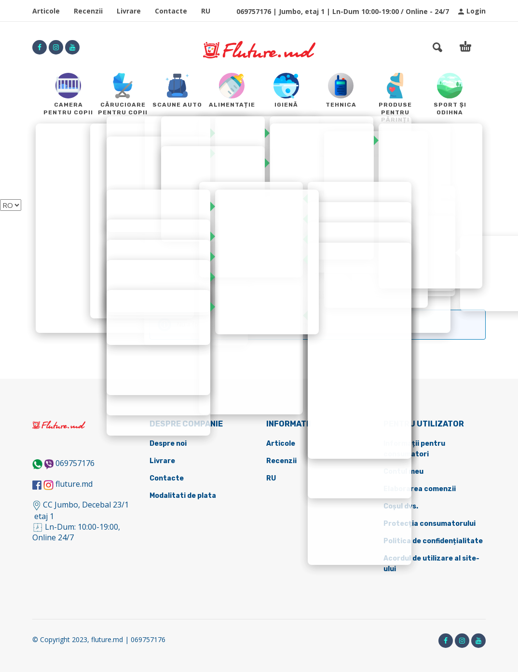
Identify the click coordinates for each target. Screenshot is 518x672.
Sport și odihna (178, 292)
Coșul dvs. (400, 506)
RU (205, 10)
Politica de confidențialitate (433, 541)
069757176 (75, 463)
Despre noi (168, 443)
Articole (46, 10)
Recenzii (88, 10)
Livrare (129, 10)
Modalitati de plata (183, 496)
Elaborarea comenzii (419, 489)
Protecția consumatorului (429, 524)
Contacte (171, 10)
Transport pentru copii (261, 292)
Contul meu (403, 471)
